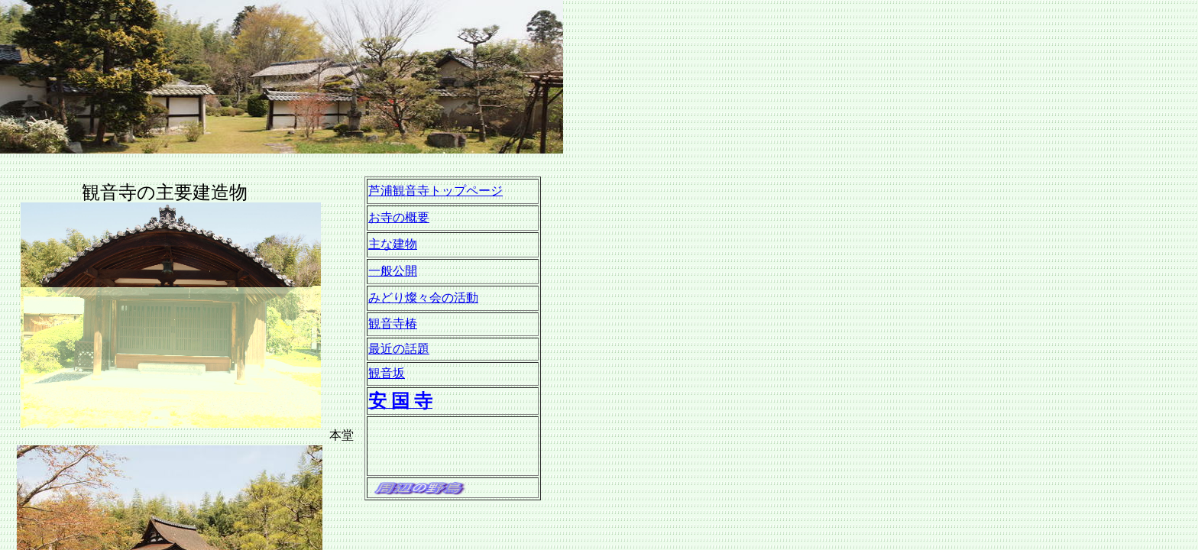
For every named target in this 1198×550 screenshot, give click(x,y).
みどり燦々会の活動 (423, 297)
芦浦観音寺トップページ (435, 190)
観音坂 (386, 373)
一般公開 (392, 270)
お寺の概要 (398, 217)
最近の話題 (398, 348)
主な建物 (392, 244)
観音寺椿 (392, 323)
